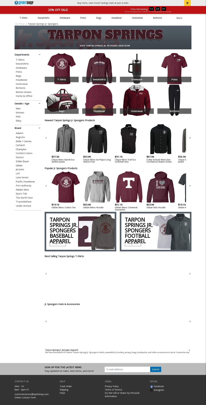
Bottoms (157, 17)
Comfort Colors (24, 153)
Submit (155, 369)
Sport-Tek (21, 193)
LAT (18, 173)
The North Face (24, 197)
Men (18, 108)
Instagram (157, 389)
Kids (18, 116)
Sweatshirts (44, 17)
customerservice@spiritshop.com (32, 394)
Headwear (116, 17)
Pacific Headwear (25, 181)
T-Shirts (24, 17)
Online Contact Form (25, 397)
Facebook (157, 386)
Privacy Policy (112, 386)
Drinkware (65, 17)
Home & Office (24, 96)
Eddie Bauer (22, 161)
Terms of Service (113, 389)
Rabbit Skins (22, 189)
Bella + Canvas (23, 141)
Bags (98, 17)
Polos (83, 17)
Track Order (66, 386)
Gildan (19, 165)
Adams (19, 133)
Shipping (64, 389)
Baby (18, 120)
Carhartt (20, 145)
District (20, 157)
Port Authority (23, 185)
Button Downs (23, 92)
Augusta (20, 137)
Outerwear (137, 17)
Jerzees (20, 169)
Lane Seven (22, 177)
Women (20, 112)
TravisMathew (23, 201)
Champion (21, 149)
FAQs (62, 392)
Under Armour (23, 205)
